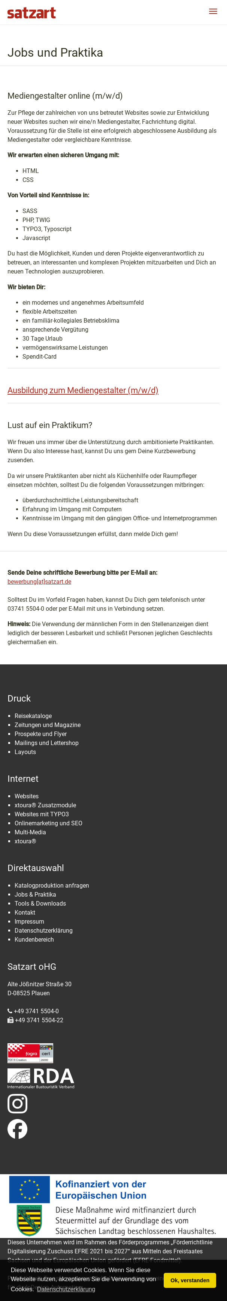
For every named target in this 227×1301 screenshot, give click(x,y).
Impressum (29, 921)
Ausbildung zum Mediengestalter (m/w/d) (82, 390)
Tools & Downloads (40, 903)
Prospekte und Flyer (41, 734)
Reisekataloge (33, 716)
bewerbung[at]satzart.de (39, 581)
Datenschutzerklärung (44, 930)
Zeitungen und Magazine (48, 725)
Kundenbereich (34, 939)
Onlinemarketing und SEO (48, 823)
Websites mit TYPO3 (42, 814)
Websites (27, 796)
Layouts (25, 752)
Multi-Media (30, 832)
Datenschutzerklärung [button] (66, 1289)
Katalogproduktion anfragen (52, 885)
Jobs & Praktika (35, 894)
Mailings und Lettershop (47, 743)
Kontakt (25, 912)
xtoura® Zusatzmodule (45, 805)
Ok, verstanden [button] (189, 1280)
